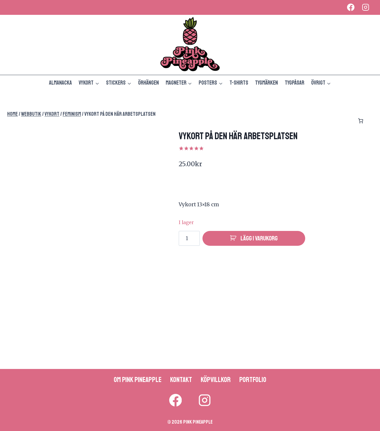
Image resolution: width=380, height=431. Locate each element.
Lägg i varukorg (259, 238)
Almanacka (60, 82)
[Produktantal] (189, 238)
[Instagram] (365, 7)
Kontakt (181, 379)
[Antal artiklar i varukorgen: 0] (360, 121)
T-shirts (238, 82)
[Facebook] (350, 7)
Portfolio (252, 379)
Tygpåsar (294, 82)
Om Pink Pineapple (138, 379)
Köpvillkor (216, 379)
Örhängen (148, 82)
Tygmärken (266, 82)
